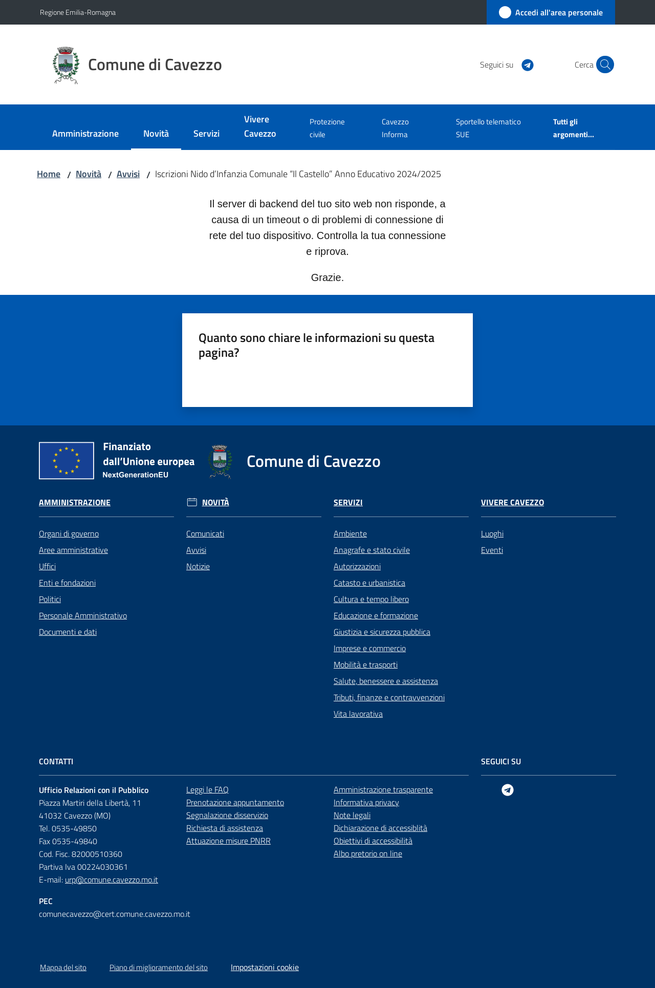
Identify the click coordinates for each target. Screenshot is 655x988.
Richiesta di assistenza (224, 828)
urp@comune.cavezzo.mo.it (111, 879)
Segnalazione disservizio (227, 815)
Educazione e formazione (376, 615)
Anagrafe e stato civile (372, 550)
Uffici (47, 566)
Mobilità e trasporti (366, 664)
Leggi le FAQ (207, 789)
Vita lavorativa (358, 713)
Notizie (198, 566)
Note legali (352, 815)
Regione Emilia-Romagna (78, 12)
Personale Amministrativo (83, 615)
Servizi (348, 502)
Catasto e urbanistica (369, 582)
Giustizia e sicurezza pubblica (382, 632)
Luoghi (492, 533)
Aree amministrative (73, 550)
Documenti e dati (68, 632)
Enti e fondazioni (67, 582)
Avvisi (128, 174)
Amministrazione (75, 502)
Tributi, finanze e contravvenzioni (389, 697)
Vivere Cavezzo (512, 502)
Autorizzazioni (357, 566)
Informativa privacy (366, 802)
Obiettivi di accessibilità (373, 840)
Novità (88, 174)
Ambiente (350, 533)
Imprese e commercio (370, 648)
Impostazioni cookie (265, 967)
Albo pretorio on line (368, 853)
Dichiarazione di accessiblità (380, 828)
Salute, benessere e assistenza (386, 681)
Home (48, 174)
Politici (50, 599)
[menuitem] (85, 134)
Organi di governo (69, 533)
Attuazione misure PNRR (228, 840)
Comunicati (205, 533)
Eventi (492, 550)
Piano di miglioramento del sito (159, 967)
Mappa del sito (63, 967)
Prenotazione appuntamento (235, 802)
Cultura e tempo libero (371, 599)
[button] (603, 64)
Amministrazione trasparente (383, 789)
